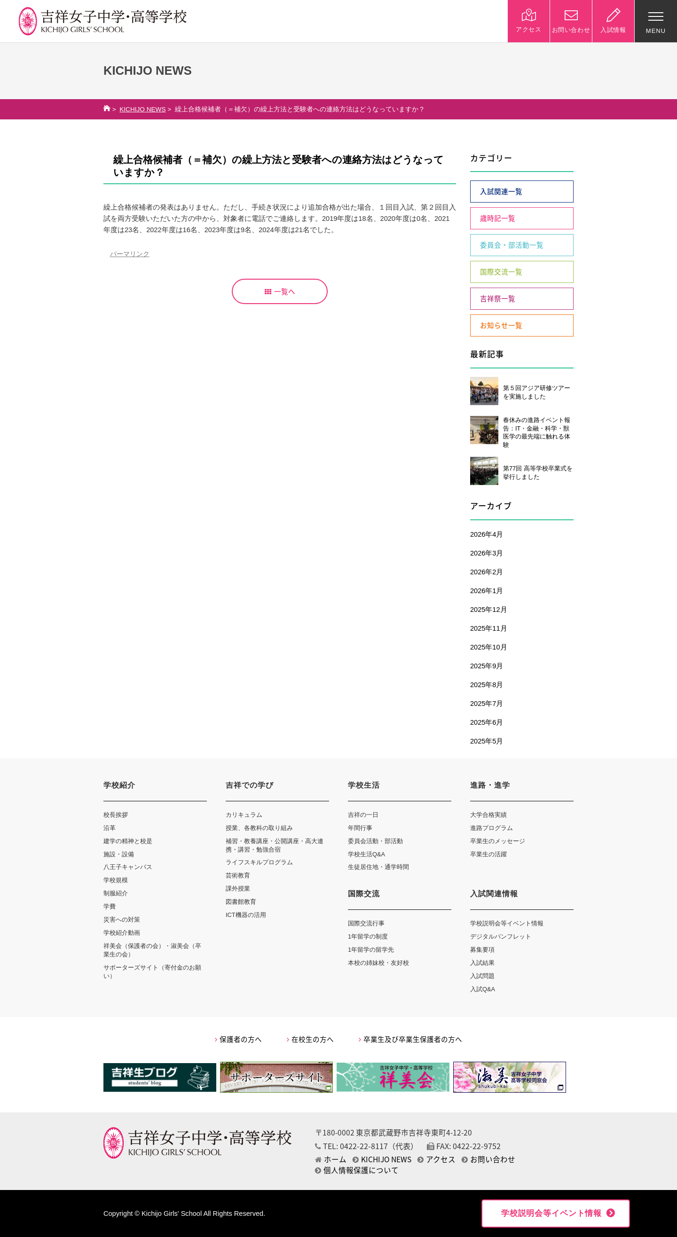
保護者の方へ (238, 1039)
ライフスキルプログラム (259, 862)
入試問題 (482, 975)
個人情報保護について (357, 1170)
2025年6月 (486, 722)
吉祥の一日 (363, 814)
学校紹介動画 (121, 932)
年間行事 (360, 827)
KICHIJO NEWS (142, 109)
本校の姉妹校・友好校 (378, 962)
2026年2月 (486, 572)
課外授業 (238, 888)
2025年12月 (488, 609)
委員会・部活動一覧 (511, 245)
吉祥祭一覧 (497, 298)
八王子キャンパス (127, 866)
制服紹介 (115, 893)
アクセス (436, 1159)
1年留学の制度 (368, 936)
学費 (109, 906)
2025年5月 (486, 741)
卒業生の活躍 (488, 854)
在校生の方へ (310, 1039)
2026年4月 (486, 534)
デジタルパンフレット (500, 936)
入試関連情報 (494, 894)
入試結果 (482, 962)
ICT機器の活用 (246, 914)
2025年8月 (486, 685)
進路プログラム (491, 827)
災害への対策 (121, 919)
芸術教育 (238, 875)
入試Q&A (482, 989)
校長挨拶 (115, 814)
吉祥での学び (250, 785)
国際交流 (364, 894)
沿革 (109, 827)
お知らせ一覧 (501, 325)
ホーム (330, 1159)
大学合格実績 (488, 814)
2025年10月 (488, 647)
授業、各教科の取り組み (259, 827)
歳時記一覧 (497, 218)
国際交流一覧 (501, 271)
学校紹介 (119, 785)
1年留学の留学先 (371, 949)
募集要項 (482, 949)
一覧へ (280, 291)
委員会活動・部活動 (375, 841)
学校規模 (115, 880)
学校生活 (364, 785)
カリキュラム (244, 814)
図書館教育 (241, 901)
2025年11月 (488, 628)
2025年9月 (486, 666)
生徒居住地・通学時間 (378, 866)
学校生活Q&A (366, 854)
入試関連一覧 (501, 191)
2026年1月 (486, 591)
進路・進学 (490, 785)
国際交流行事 (366, 923)
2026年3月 (486, 553)
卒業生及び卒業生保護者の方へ (410, 1039)
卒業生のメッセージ (497, 841)
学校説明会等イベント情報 (506, 923)
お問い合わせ (488, 1159)
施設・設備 (118, 854)
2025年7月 (486, 703)
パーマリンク (130, 254)
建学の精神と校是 (127, 841)
